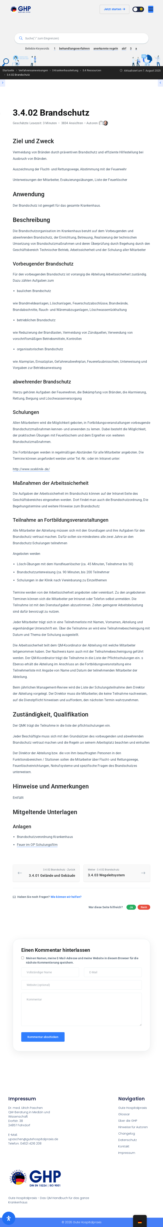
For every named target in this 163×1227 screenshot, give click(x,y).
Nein (144, 907)
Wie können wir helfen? (66, 896)
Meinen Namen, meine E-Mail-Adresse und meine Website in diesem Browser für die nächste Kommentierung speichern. (82, 960)
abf (124, 48)
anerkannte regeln (105, 48)
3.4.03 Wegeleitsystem (114, 872)
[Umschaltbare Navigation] (150, 9)
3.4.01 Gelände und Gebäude (49, 873)
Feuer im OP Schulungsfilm (37, 845)
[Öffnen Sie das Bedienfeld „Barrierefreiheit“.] (8, 1218)
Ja (131, 907)
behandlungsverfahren (74, 48)
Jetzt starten (114, 9)
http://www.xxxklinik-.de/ (31, 469)
